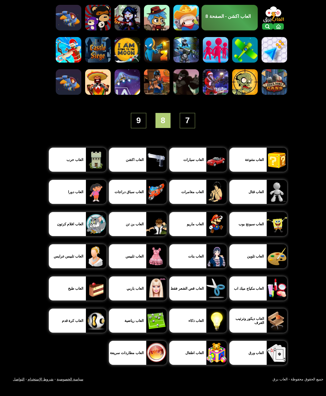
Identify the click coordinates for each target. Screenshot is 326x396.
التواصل (19, 379)
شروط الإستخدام (40, 379)
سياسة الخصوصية (70, 379)
